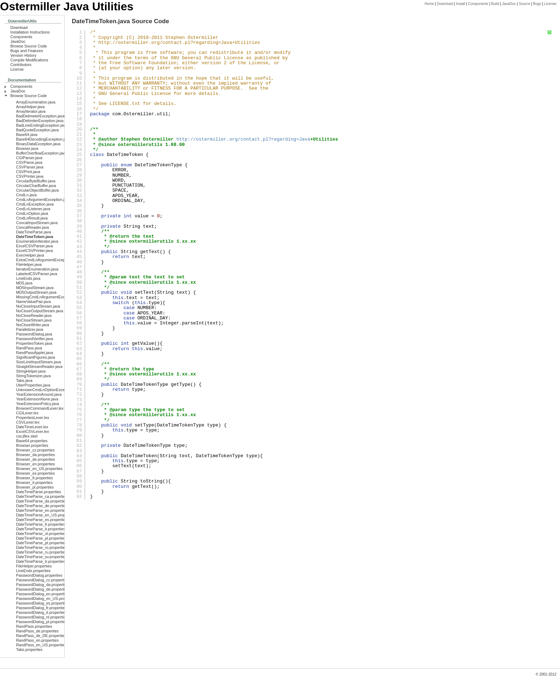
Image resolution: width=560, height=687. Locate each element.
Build (495, 4)
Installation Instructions (30, 32)
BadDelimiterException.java (39, 120)
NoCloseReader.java (33, 315)
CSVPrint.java (28, 172)
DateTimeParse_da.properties (42, 501)
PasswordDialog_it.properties (41, 612)
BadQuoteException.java (37, 130)
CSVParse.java (29, 162)
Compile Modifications (29, 60)
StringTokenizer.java (33, 376)
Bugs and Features (26, 51)
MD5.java (24, 283)
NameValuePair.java (33, 301)
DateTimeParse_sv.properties (41, 557)
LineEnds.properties (33, 571)
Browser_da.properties (35, 455)
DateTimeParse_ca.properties (41, 496)
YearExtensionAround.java (38, 394)
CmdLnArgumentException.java (43, 199)
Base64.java (27, 134)
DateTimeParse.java (33, 232)
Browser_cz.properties (35, 450)
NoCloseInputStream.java (38, 306)
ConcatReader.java (32, 227)
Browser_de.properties (35, 459)
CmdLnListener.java (33, 209)
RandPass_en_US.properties (41, 645)
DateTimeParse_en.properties (42, 510)
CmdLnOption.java (32, 213)
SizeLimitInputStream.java (38, 362)
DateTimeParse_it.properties (40, 529)
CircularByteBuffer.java (35, 181)
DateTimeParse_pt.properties (41, 543)
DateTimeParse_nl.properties (41, 533)
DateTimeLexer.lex (32, 427)
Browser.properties (32, 445)
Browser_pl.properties (35, 487)
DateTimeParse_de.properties (42, 506)
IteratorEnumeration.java (37, 269)
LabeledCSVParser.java (36, 274)
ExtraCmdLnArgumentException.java (48, 260)
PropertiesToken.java (34, 343)
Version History (23, 55)
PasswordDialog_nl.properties (42, 617)
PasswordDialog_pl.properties (42, 622)
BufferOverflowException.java (41, 153)
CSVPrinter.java (29, 176)
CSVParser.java (29, 167)
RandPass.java (29, 348)
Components (478, 4)
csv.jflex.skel (27, 436)
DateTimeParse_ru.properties (41, 552)
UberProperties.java (33, 385)
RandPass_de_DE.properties (41, 635)
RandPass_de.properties (37, 631)
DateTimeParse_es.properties (41, 519)
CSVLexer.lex (28, 422)
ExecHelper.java (30, 255)
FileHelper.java (29, 264)
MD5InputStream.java (35, 288)
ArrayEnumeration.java (35, 102)
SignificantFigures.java (35, 357)
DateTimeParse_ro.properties (41, 547)
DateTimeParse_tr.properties (40, 561)
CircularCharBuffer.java (36, 185)
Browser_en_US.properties (39, 468)
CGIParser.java (29, 158)
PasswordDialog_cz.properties (42, 580)
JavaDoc (509, 4)
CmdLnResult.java (32, 218)
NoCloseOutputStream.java (39, 311)
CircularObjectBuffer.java (37, 190)
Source (524, 4)
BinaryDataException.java (38, 144)
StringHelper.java (30, 371)
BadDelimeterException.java (40, 116)
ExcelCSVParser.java (34, 246)
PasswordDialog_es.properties (42, 603)
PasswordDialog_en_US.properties (46, 598)
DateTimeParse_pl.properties (41, 538)
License (550, 4)
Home (429, 4)
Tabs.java (24, 380)
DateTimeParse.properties (38, 492)
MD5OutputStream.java (36, 292)
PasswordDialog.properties (39, 575)
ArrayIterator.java (30, 111)
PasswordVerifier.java (34, 339)
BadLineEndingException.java (42, 125)
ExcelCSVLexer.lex (32, 431)
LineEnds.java (28, 278)
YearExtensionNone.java (37, 399)
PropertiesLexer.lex (32, 417)
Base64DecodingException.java (43, 139)
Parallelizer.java (29, 329)
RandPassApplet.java (34, 352)
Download (444, 4)
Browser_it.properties (34, 482)
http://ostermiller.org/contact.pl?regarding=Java (165, 42)
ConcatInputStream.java (37, 223)
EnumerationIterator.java (37, 241)
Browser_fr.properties (34, 478)
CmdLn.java (26, 195)
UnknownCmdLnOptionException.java (48, 390)
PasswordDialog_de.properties (42, 589)
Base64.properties (32, 441)
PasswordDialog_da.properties (42, 584)
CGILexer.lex (27, 413)
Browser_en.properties (35, 464)
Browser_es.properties (35, 473)
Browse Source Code (28, 46)
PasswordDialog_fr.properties (41, 608)
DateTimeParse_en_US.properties (45, 515)
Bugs (537, 4)
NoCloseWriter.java (32, 325)
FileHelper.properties (34, 566)
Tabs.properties (29, 649)
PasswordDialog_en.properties (42, 594)
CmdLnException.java (35, 204)
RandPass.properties (34, 626)
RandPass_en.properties (37, 640)
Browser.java (27, 148)
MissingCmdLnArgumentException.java (50, 297)
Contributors (20, 64)
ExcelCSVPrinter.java (34, 250)
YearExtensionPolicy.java (37, 403)
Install (460, 4)
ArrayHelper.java (30, 107)
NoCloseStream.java (33, 320)
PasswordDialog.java (34, 334)
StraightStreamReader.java (39, 366)
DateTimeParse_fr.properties (40, 524)
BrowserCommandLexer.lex (40, 408)
